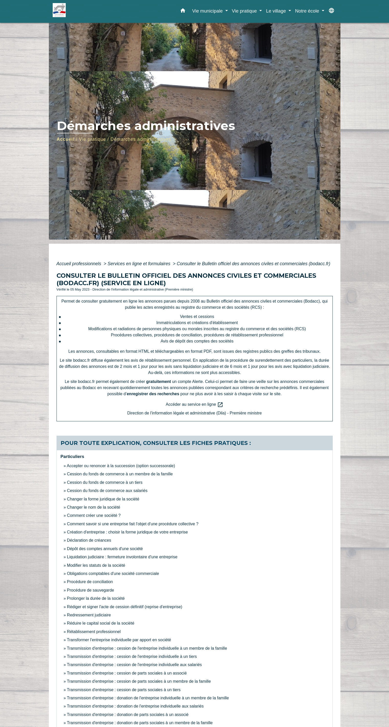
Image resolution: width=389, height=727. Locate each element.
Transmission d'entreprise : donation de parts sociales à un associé (128, 714)
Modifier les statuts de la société (96, 565)
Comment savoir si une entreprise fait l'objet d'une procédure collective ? (132, 524)
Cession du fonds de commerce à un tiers (104, 482)
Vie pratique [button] (245, 11)
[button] (183, 11)
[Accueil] (85, 11)
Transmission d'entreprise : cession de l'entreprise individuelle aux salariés (134, 664)
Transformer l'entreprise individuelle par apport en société (119, 640)
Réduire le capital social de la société (100, 623)
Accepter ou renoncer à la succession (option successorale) (121, 466)
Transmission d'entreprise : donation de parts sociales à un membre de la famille (140, 723)
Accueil (66, 139)
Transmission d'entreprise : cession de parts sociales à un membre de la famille (139, 681)
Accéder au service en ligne (194, 405)
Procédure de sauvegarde (90, 590)
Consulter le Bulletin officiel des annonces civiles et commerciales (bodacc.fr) (253, 263)
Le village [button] (276, 11)
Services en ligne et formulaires (140, 263)
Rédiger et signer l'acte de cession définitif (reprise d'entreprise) (124, 607)
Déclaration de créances (89, 540)
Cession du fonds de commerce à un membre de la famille (120, 474)
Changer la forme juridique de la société (103, 499)
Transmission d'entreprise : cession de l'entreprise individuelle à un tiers (132, 656)
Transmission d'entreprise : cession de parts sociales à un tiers (124, 690)
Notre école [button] (307, 11)
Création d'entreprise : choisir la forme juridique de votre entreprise (127, 532)
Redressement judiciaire (89, 615)
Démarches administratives (140, 139)
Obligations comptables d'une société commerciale (113, 573)
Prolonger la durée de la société (96, 598)
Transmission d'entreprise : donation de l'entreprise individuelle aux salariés (135, 706)
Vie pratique (92, 139)
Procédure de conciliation (90, 582)
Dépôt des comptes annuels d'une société (105, 549)
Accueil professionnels (80, 263)
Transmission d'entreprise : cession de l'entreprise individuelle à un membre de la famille (147, 648)
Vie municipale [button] (208, 11)
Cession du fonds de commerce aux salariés (107, 490)
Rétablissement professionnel (94, 631)
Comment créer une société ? (94, 515)
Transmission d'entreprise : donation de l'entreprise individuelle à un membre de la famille (148, 698)
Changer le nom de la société (93, 507)
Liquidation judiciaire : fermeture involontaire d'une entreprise (122, 557)
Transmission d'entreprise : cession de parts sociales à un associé (127, 673)
